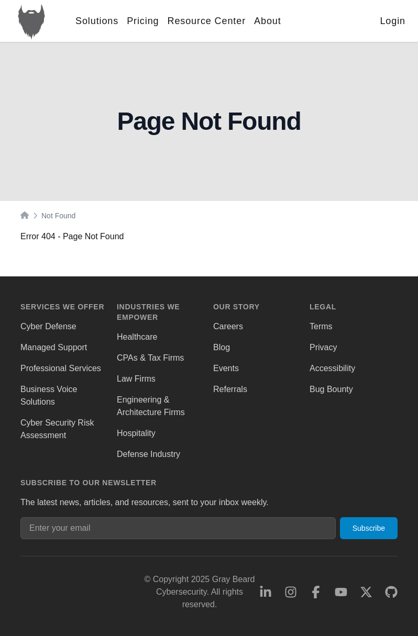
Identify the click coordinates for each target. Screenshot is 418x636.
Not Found (58, 215)
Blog (221, 347)
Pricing (143, 21)
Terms (321, 326)
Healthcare (137, 336)
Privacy (323, 347)
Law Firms (136, 378)
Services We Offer (62, 307)
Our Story (236, 307)
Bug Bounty (331, 389)
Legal (323, 307)
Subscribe (369, 528)
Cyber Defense (48, 326)
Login (392, 21)
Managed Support (53, 347)
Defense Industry (148, 454)
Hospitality (136, 433)
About (267, 21)
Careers (228, 326)
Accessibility (332, 368)
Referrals (230, 389)
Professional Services (60, 368)
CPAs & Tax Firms (150, 357)
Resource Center (206, 21)
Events (226, 368)
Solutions (96, 21)
